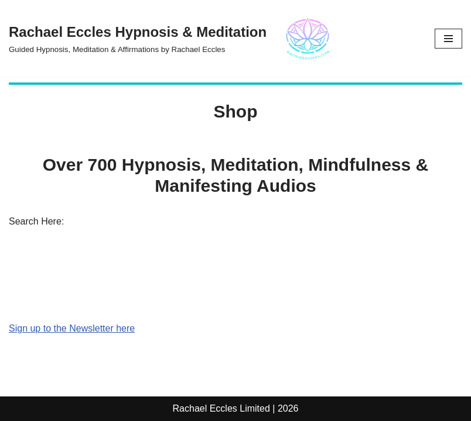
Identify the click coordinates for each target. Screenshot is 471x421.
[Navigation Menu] (448, 39)
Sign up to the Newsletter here (72, 328)
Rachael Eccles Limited (221, 408)
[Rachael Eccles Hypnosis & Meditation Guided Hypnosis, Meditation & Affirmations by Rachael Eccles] (176, 38)
